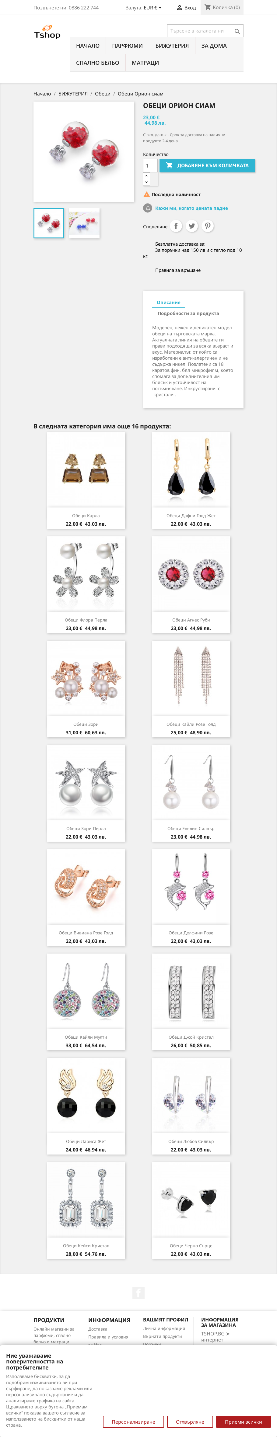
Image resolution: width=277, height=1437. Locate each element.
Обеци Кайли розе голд (191, 724)
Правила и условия (108, 1337)
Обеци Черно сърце (191, 1245)
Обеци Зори (86, 724)
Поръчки (152, 1344)
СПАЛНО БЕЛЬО (97, 62)
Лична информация (164, 1328)
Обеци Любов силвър (191, 1141)
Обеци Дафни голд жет (191, 515)
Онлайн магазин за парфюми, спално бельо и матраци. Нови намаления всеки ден (54, 1341)
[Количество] (150, 165)
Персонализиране (133, 1421)
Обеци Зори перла (86, 828)
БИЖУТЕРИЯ (172, 45)
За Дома (214, 45)
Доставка (97, 1329)
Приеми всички (243, 1421)
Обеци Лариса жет (86, 1141)
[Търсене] (205, 30)
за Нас (95, 1345)
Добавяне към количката (207, 166)
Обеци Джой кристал (191, 1037)
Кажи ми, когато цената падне (191, 208)
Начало (88, 45)
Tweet (192, 226)
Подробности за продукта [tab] (188, 313)
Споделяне (176, 226)
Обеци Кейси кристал (86, 1245)
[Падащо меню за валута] (154, 8)
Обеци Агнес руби (191, 620)
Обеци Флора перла (86, 620)
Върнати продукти (162, 1336)
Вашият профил (165, 1319)
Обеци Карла (86, 515)
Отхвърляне (190, 1421)
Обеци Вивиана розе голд (86, 933)
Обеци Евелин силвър (191, 828)
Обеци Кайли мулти (86, 1037)
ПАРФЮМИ (127, 45)
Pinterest (208, 226)
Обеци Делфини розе (191, 933)
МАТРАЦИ (145, 62)
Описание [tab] (169, 302)
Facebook (138, 1293)
